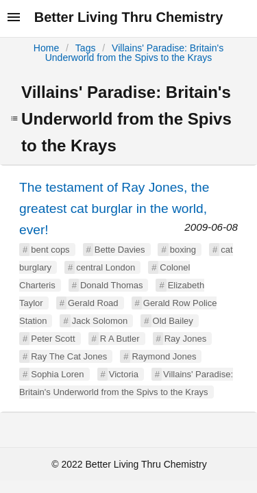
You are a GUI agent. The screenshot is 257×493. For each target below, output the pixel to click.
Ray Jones (185, 338)
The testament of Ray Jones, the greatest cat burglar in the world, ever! (114, 208)
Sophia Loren (57, 374)
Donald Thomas (111, 285)
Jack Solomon (100, 321)
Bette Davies (120, 249)
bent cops (50, 249)
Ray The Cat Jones (69, 356)
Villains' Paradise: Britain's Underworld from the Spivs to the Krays (134, 52)
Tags (85, 47)
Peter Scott (53, 338)
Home (46, 47)
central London (105, 267)
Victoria (123, 374)
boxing (183, 249)
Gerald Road (93, 303)
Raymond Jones (164, 356)
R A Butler (120, 338)
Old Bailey (173, 321)
